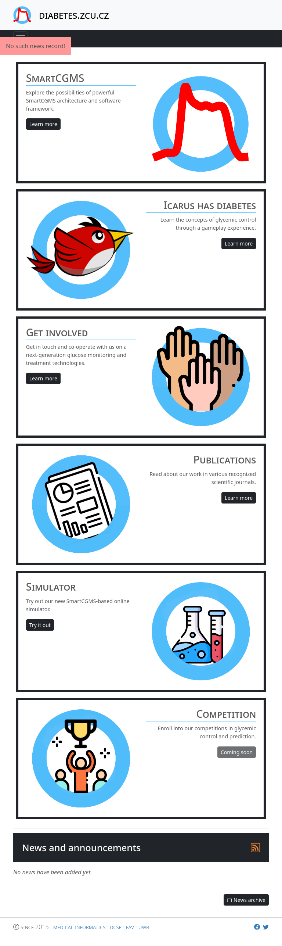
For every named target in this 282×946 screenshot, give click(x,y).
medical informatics (79, 927)
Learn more (43, 124)
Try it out (40, 624)
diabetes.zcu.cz (74, 15)
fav (130, 927)
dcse (115, 927)
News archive (246, 899)
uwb (143, 927)
